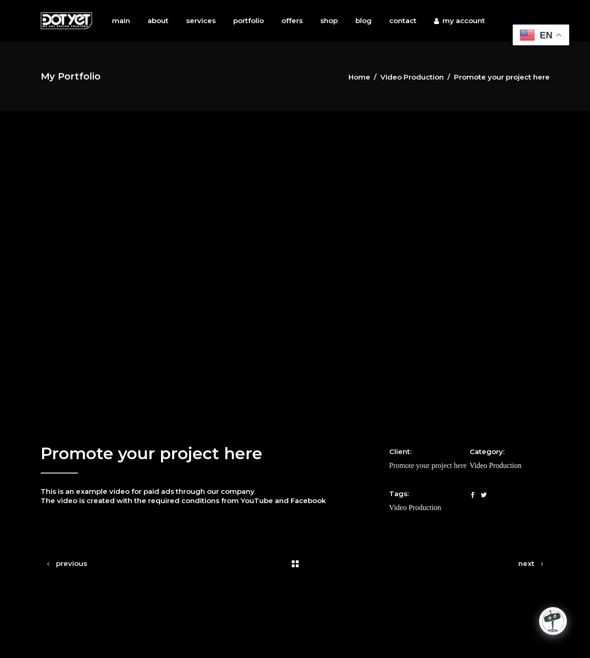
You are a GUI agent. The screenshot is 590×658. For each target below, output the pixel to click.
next (526, 563)
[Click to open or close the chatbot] (553, 621)
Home (359, 77)
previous (71, 563)
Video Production (412, 77)
